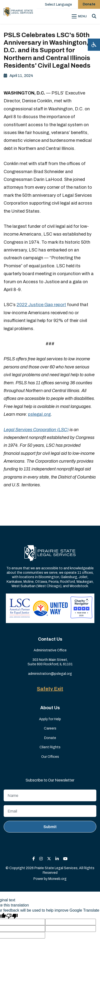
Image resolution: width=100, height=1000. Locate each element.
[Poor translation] (12, 916)
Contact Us (50, 639)
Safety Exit (50, 688)
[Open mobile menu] (80, 16)
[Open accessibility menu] (94, 45)
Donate (50, 738)
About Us (50, 707)
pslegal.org (39, 414)
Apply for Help (50, 719)
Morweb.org (57, 879)
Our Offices (50, 757)
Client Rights (50, 747)
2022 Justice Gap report (41, 304)
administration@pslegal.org (50, 674)
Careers (50, 728)
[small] (33, 859)
